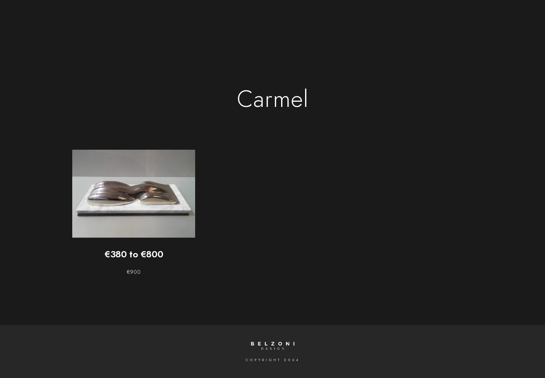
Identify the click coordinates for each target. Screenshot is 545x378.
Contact (379, 20)
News (344, 20)
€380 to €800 (133, 254)
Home (169, 20)
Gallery (203, 20)
